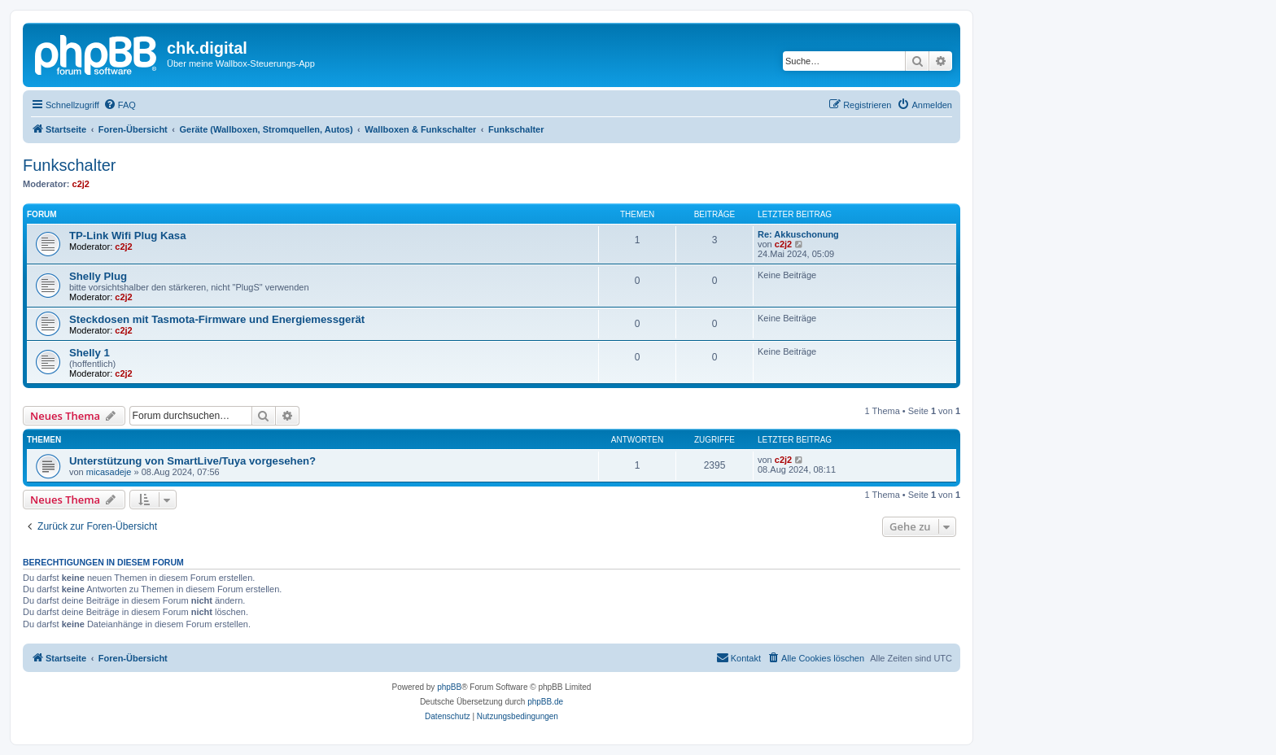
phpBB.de (545, 701)
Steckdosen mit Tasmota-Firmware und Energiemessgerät (217, 319)
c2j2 (81, 184)
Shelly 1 (89, 353)
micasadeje (109, 472)
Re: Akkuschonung (798, 234)
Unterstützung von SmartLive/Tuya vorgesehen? (192, 461)
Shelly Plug (98, 276)
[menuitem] (119, 105)
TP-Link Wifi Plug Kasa (127, 235)
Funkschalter (69, 165)
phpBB (449, 687)
